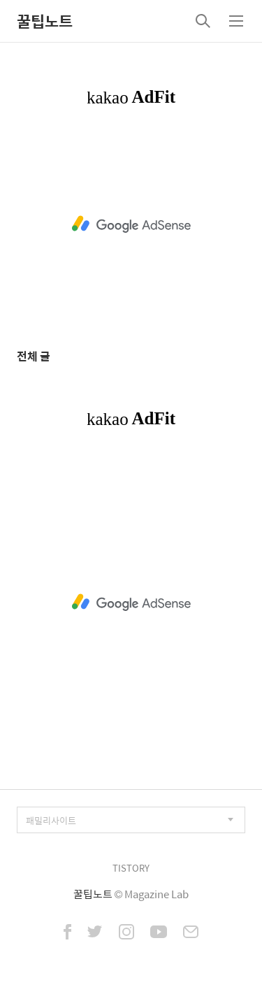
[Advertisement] (131, 224)
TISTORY (131, 867)
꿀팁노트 (45, 21)
